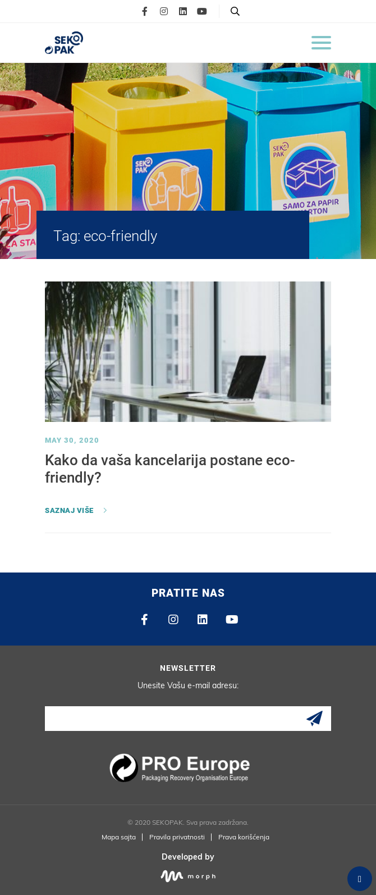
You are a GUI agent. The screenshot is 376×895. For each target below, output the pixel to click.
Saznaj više (69, 510)
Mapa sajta (119, 837)
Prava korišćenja (243, 837)
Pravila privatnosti (177, 837)
